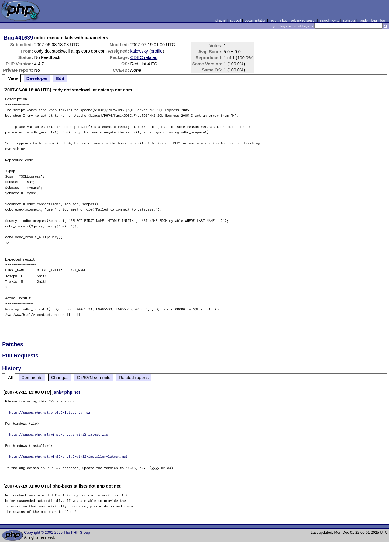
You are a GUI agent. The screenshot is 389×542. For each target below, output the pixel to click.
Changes (60, 377)
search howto (329, 20)
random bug (368, 20)
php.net (220, 20)
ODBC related (144, 57)
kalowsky (139, 51)
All (10, 377)
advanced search (303, 20)
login (383, 20)
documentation (255, 20)
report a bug (278, 20)
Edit (60, 78)
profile (157, 51)
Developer (37, 78)
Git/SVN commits (93, 377)
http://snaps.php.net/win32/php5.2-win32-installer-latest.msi (68, 456)
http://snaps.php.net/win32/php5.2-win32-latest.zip (58, 434)
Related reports (134, 377)
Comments (32, 377)
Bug (9, 38)
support (235, 20)
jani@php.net (66, 392)
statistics (349, 20)
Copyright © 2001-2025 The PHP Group (57, 532)
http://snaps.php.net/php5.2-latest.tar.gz (49, 412)
